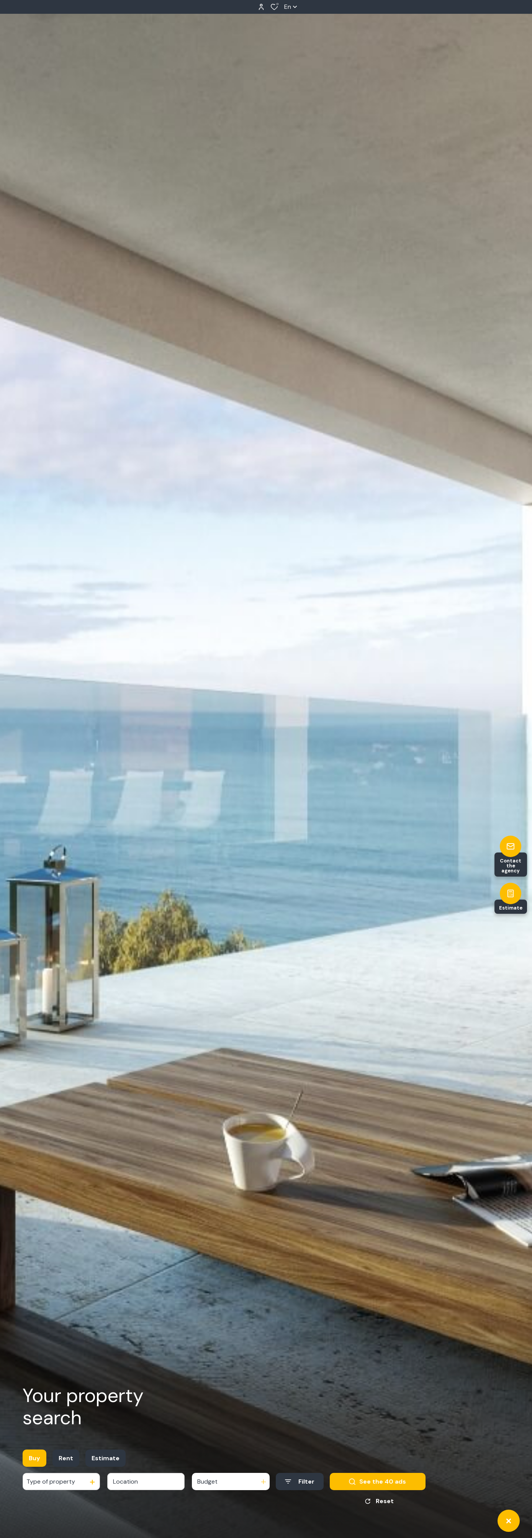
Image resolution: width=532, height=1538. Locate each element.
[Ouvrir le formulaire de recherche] (300, 1481)
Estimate (105, 1458)
